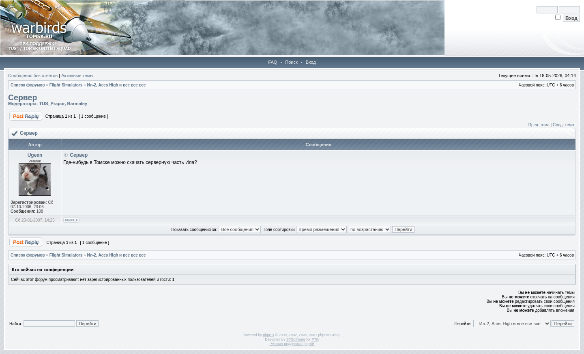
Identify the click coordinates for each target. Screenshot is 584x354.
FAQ (272, 62)
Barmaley (77, 103)
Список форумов (28, 85)
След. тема (563, 125)
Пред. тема (539, 125)
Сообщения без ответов (33, 75)
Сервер (22, 97)
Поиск (291, 62)
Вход (311, 62)
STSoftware (295, 339)
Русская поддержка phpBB (292, 344)
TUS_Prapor (51, 103)
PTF (314, 339)
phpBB (268, 335)
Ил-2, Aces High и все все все (116, 85)
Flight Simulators (66, 85)
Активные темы (77, 75)
